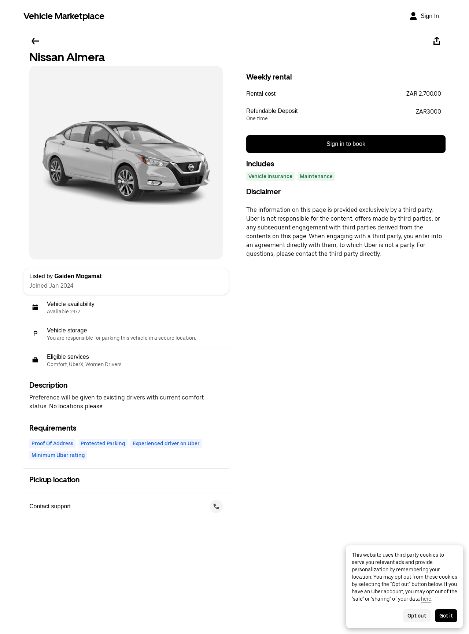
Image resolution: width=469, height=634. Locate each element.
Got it (446, 616)
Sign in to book (345, 144)
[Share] (437, 41)
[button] (346, 94)
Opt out (416, 616)
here (426, 599)
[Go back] (35, 41)
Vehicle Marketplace (63, 16)
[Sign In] (424, 16)
